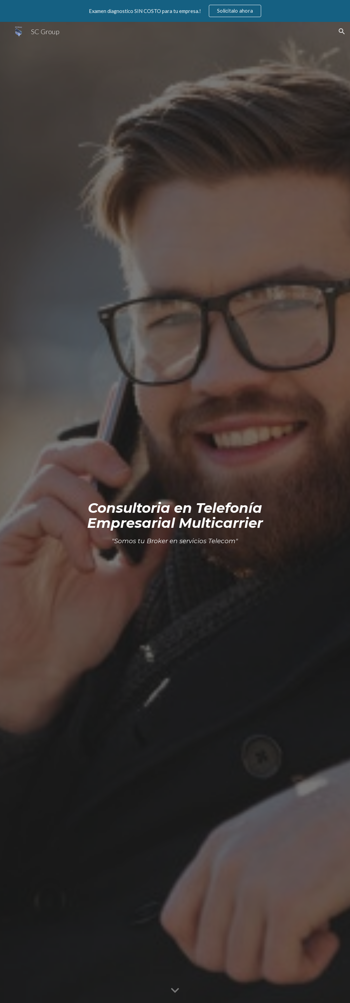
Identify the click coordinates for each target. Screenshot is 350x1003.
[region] (175, 11)
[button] (342, 31)
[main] (175, 512)
